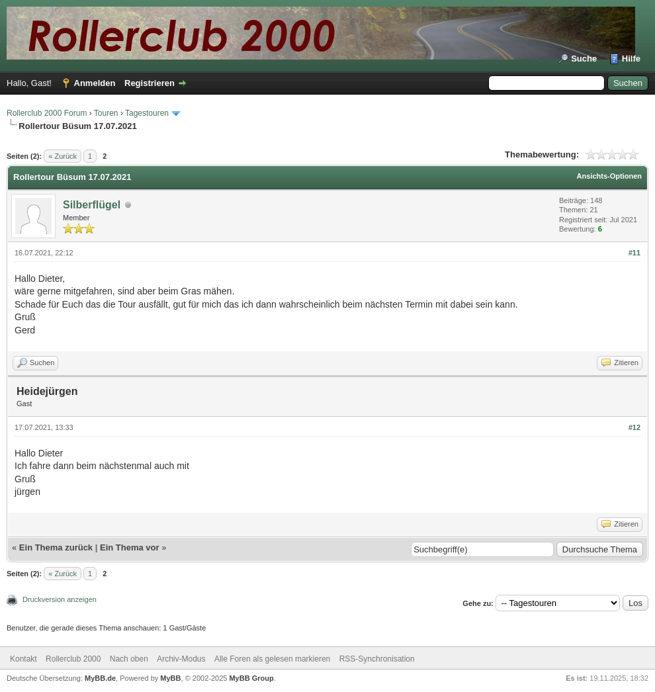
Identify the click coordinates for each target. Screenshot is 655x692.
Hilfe (631, 59)
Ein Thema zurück (56, 547)
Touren (106, 113)
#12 (634, 427)
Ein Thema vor (129, 547)
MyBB (170, 678)
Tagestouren (147, 113)
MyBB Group (251, 678)
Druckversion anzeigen (59, 599)
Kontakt (23, 659)
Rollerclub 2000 (73, 659)
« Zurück (62, 156)
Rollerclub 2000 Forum (47, 113)
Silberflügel (91, 204)
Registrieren (149, 83)
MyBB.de (100, 678)
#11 (634, 253)
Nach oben (129, 659)
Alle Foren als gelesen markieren (272, 659)
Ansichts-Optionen (609, 176)
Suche (584, 59)
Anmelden (95, 83)
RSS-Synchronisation (377, 659)
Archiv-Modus (181, 659)
